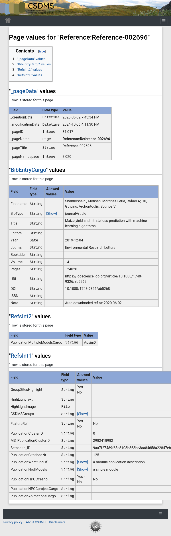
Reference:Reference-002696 (86, 139)
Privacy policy (12, 522)
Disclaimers (57, 522)
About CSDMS (35, 522)
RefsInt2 (21, 316)
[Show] (51, 213)
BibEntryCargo (28, 170)
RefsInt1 (21, 356)
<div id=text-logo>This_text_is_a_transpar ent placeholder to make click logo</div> (7, 7)
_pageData (24, 91)
